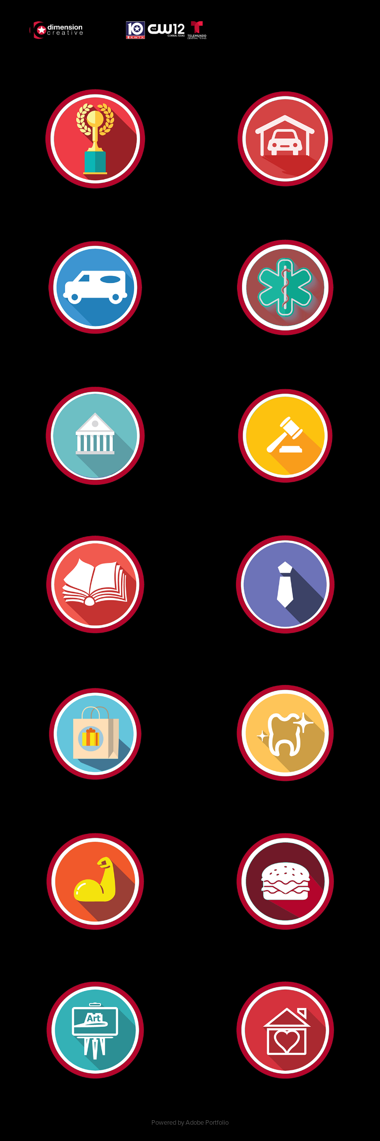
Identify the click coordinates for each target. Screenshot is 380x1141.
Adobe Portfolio (207, 1122)
